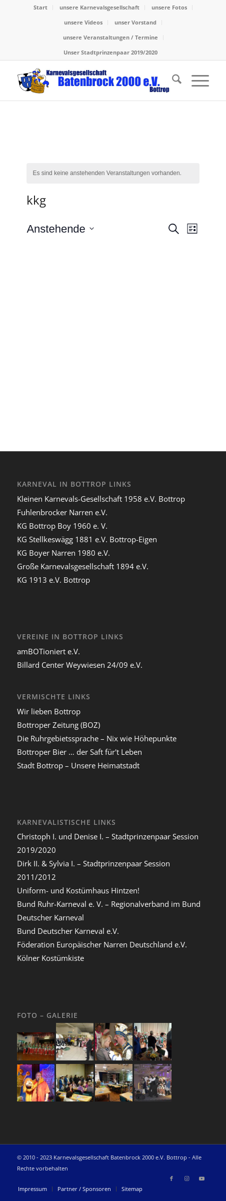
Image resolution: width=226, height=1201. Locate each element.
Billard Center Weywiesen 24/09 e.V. (79, 665)
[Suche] (172, 81)
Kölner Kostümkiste (50, 958)
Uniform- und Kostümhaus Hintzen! (78, 890)
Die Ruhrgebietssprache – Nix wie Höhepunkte (96, 738)
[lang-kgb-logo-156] (93, 81)
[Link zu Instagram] (186, 1178)
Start (41, 7)
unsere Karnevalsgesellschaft (100, 7)
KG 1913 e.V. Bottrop (53, 580)
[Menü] (195, 81)
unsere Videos (83, 22)
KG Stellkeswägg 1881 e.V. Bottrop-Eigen (87, 539)
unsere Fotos (169, 7)
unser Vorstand (135, 22)
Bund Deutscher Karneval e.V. (68, 931)
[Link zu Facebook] (171, 1178)
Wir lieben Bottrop (48, 711)
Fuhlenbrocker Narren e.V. (62, 512)
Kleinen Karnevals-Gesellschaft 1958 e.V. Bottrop (101, 499)
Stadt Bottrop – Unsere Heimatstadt (78, 765)
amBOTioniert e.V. (48, 651)
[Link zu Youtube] (201, 1178)
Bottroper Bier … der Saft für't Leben (79, 752)
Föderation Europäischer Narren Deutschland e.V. (102, 944)
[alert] (112, 173)
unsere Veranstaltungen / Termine (110, 37)
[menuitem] (40, 7)
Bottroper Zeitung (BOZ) (58, 725)
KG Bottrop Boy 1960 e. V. (62, 526)
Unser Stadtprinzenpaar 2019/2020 (111, 52)
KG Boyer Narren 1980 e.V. (63, 553)
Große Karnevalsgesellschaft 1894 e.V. (82, 566)
